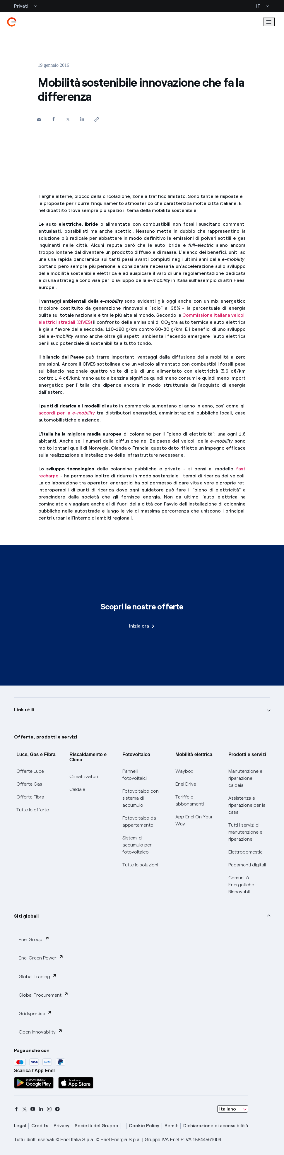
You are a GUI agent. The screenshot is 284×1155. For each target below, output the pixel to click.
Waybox (184, 771)
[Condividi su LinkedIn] (82, 119)
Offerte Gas (29, 784)
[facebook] (16, 1109)
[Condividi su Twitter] (67, 119)
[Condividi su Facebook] (53, 119)
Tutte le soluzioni (140, 865)
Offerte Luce (30, 771)
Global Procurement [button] (44, 995)
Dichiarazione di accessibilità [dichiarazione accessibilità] (215, 1125)
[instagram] (49, 1109)
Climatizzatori (83, 776)
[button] (39, 119)
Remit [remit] (171, 1125)
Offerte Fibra (30, 797)
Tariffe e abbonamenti (189, 800)
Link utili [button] (24, 709)
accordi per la (66, 413)
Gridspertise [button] (35, 1013)
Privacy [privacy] (61, 1125)
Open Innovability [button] (41, 1032)
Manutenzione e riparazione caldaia (245, 778)
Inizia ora (141, 626)
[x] (24, 1109)
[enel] (11, 22)
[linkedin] (41, 1109)
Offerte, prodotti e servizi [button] (45, 737)
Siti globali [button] (26, 916)
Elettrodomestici (246, 852)
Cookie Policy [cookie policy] (144, 1125)
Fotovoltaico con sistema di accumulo (140, 798)
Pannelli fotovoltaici (134, 774)
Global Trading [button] (38, 976)
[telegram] (57, 1109)
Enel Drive (185, 784)
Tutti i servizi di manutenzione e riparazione (245, 832)
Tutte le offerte (32, 810)
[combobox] (232, 1109)
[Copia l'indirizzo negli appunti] (96, 119)
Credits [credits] (39, 1125)
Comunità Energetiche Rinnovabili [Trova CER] (241, 884)
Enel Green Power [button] (41, 957)
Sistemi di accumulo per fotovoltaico (137, 845)
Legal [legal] (20, 1125)
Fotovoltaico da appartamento (139, 821)
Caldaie (77, 789)
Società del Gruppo (96, 1125)
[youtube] (32, 1109)
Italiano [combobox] (227, 1109)
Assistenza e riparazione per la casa (247, 805)
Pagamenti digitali (247, 865)
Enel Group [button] (34, 939)
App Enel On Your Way (194, 820)
